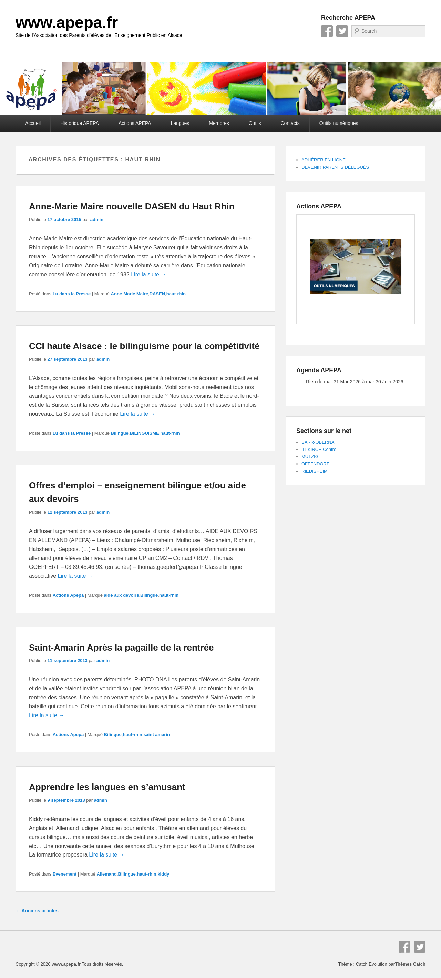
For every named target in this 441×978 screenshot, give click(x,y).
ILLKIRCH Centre (318, 449)
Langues (180, 123)
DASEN (157, 293)
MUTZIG (310, 456)
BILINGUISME (144, 433)
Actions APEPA (135, 123)
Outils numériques (338, 123)
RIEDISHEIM (314, 471)
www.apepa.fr (67, 22)
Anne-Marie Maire (129, 293)
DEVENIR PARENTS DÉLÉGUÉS (335, 167)
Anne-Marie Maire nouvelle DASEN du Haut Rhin (132, 206)
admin (96, 219)
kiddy (163, 874)
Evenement (64, 874)
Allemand (106, 874)
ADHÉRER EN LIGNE (323, 159)
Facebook (327, 31)
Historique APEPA (79, 123)
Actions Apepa (68, 595)
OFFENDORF (315, 463)
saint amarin (156, 734)
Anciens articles (37, 910)
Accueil (33, 123)
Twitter (342, 31)
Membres (219, 123)
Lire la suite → (148, 274)
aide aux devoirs (121, 595)
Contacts (290, 123)
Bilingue (120, 433)
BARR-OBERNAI (318, 442)
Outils (255, 123)
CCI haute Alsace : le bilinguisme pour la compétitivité (144, 346)
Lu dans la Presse (72, 293)
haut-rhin (176, 293)
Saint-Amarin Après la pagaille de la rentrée (121, 647)
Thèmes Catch (410, 964)
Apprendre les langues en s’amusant (107, 787)
